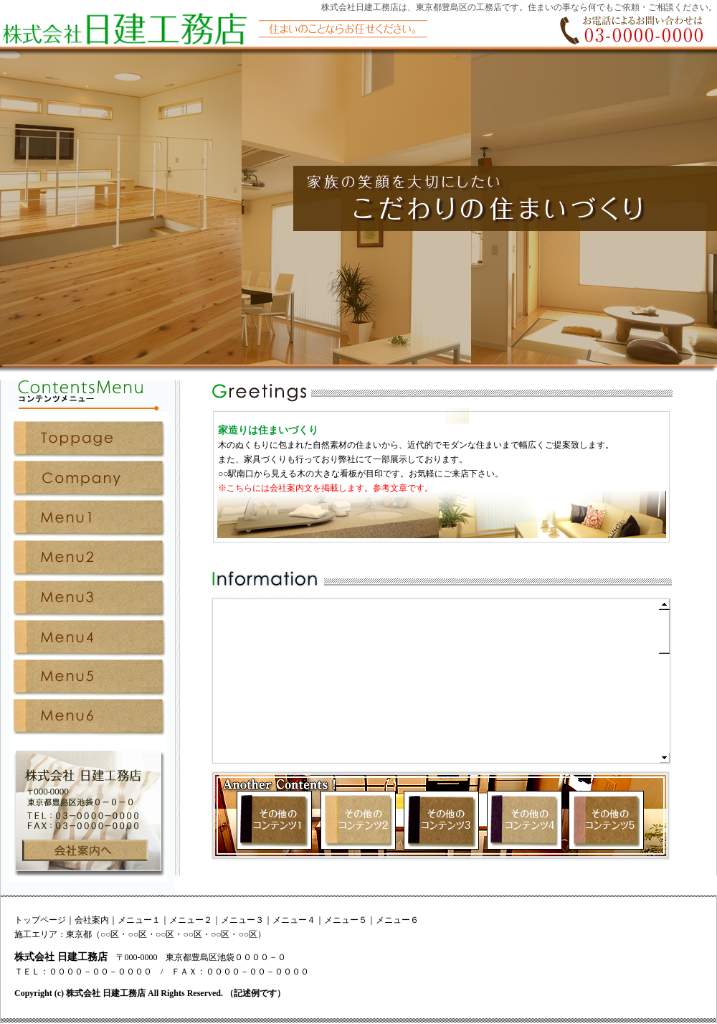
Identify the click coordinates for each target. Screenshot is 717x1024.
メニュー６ (397, 920)
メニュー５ (345, 920)
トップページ (40, 920)
